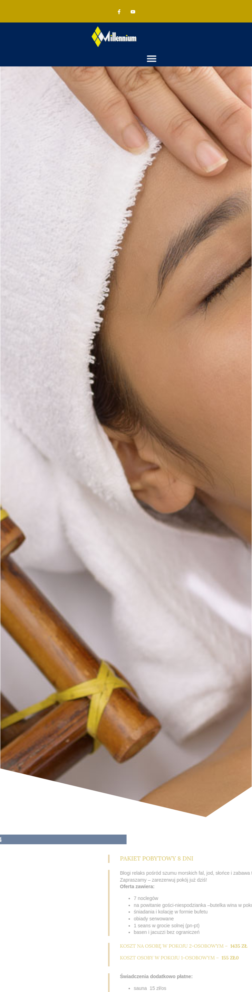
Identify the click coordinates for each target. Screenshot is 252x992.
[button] (184, 58)
